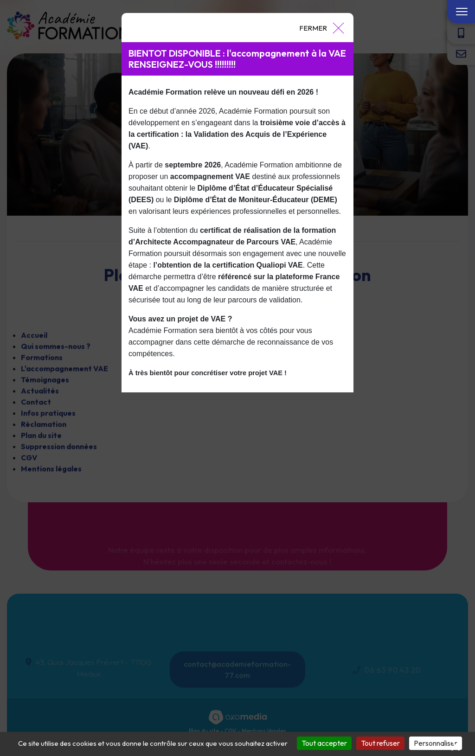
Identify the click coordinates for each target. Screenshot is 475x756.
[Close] (321, 27)
